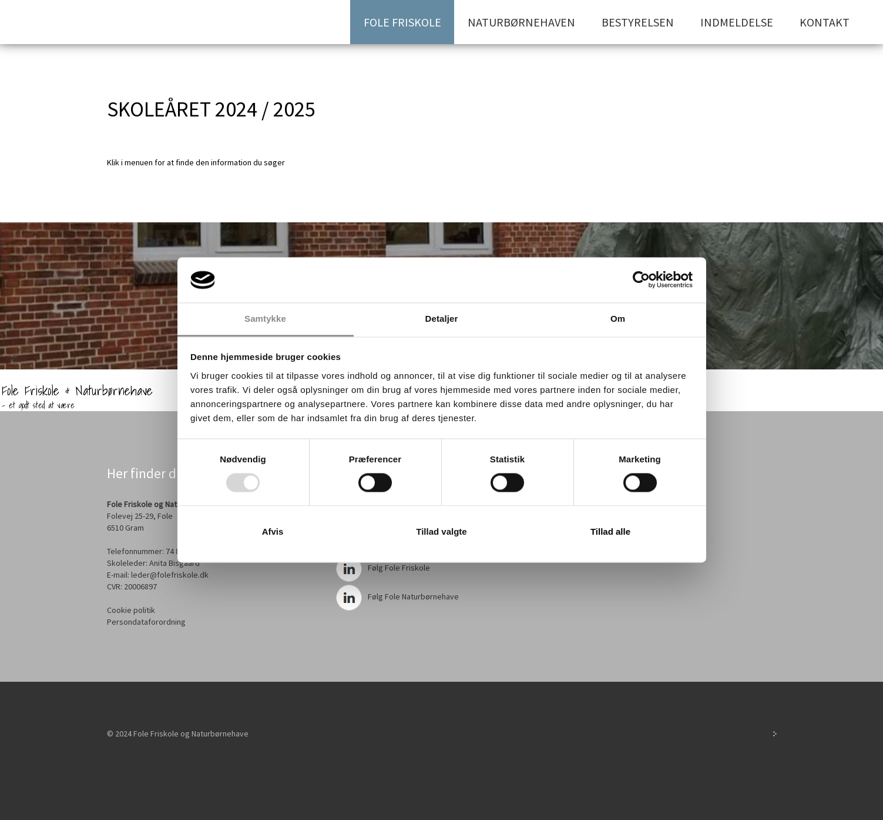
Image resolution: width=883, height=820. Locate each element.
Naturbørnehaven (521, 22)
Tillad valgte (441, 531)
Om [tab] (617, 319)
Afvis (273, 531)
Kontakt (825, 22)
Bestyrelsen (638, 22)
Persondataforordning (146, 621)
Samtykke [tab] (265, 319)
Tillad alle (610, 531)
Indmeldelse (736, 22)
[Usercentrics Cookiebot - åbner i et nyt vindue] (641, 280)
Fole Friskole (402, 22)
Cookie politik (131, 610)
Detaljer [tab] (441, 319)
